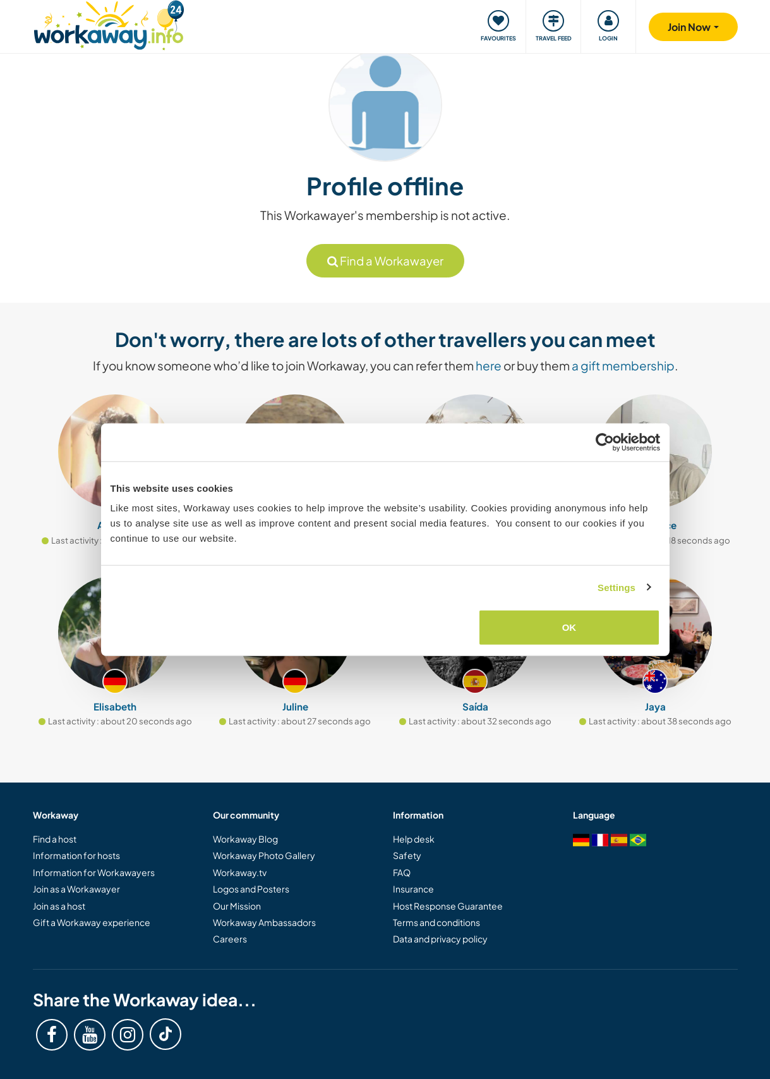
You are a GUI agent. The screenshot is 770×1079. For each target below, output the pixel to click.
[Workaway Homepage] (109, 24)
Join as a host (59, 905)
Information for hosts (76, 855)
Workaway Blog (245, 838)
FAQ (402, 872)
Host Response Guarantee (448, 905)
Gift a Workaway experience (91, 922)
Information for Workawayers (94, 872)
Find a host (54, 838)
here (489, 365)
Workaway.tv (240, 872)
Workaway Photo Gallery (264, 855)
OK (569, 627)
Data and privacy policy (440, 938)
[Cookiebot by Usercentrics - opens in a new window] (605, 441)
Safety (407, 855)
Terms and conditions (436, 922)
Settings (616, 587)
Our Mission (237, 905)
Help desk (414, 838)
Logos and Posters (251, 888)
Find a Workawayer (385, 260)
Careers (230, 938)
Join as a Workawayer (76, 888)
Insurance (413, 888)
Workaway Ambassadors (264, 922)
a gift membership (623, 365)
